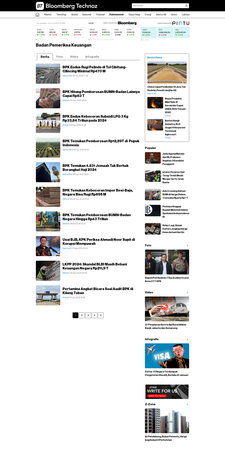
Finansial (100, 14)
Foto (59, 56)
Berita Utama (154, 57)
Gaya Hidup (134, 14)
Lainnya (186, 14)
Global (74, 14)
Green (174, 14)
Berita (45, 56)
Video (74, 56)
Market (48, 14)
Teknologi (61, 14)
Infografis (92, 56)
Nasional (86, 14)
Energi (148, 14)
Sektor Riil (161, 14)
